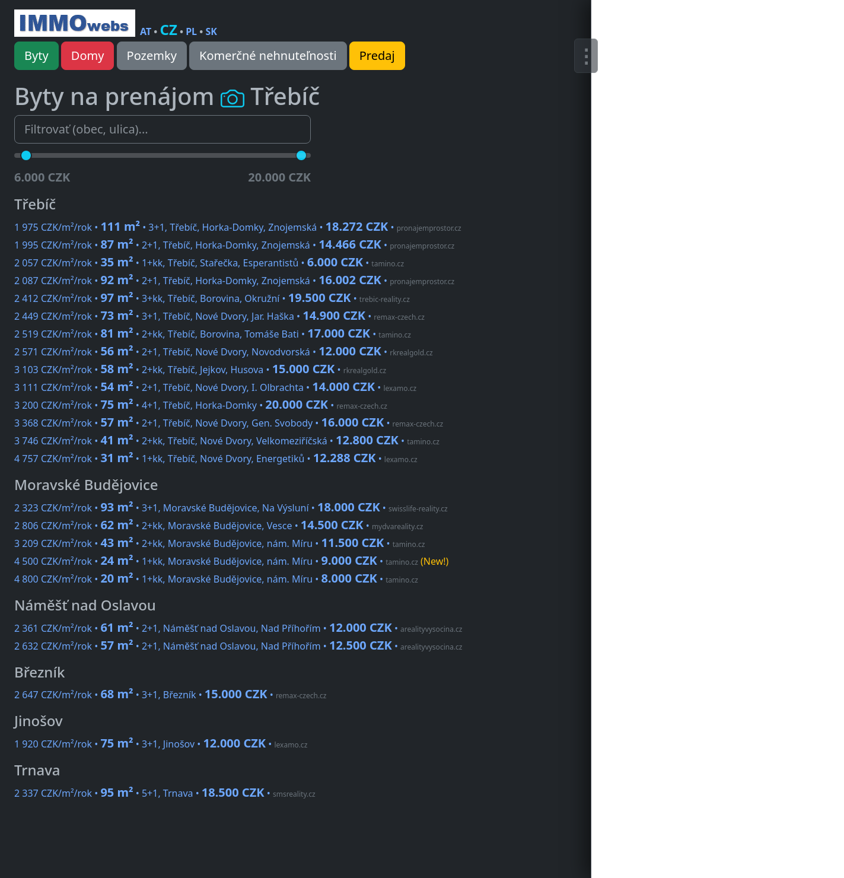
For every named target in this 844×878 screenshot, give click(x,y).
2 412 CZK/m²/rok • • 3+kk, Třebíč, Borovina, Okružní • (212, 298)
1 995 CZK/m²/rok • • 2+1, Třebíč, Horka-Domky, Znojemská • (234, 245)
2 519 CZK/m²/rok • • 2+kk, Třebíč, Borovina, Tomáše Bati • (212, 334)
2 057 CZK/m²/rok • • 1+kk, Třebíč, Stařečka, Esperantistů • (209, 262)
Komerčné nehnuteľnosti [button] (268, 55)
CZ (168, 29)
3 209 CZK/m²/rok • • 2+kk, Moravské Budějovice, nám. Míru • (219, 543)
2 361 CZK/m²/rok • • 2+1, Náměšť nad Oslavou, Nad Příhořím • (238, 628)
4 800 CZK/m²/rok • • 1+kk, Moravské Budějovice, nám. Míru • (216, 579)
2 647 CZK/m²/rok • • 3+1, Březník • (170, 694)
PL (191, 31)
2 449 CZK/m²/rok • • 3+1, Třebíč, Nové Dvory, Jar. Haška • (219, 316)
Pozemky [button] (152, 55)
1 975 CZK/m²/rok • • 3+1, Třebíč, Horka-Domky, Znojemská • (237, 227)
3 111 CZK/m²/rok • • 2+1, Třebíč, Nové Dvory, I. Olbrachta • (215, 387)
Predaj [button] (377, 55)
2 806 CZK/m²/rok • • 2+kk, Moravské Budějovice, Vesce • (218, 525)
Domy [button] (87, 55)
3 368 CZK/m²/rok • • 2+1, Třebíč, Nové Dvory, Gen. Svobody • (228, 423)
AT (145, 31)
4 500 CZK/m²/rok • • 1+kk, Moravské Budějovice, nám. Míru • (231, 561)
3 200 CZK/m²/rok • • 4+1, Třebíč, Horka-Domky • (200, 405)
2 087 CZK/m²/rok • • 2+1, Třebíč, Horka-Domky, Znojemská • (234, 280)
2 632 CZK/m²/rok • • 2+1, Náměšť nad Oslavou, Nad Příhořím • (238, 646)
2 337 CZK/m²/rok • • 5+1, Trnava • (165, 793)
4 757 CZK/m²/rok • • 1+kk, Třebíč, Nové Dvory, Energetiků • (216, 458)
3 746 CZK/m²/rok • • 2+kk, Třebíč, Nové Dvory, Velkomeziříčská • (226, 440)
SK (210, 31)
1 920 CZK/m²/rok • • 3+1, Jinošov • (160, 743)
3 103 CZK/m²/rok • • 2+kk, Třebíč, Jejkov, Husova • (200, 369)
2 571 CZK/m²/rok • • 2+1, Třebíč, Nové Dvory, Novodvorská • (223, 351)
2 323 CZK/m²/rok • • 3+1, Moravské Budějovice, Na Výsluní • (231, 507)
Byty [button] (36, 55)
